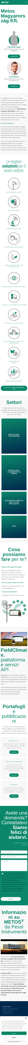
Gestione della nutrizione (14, 323)
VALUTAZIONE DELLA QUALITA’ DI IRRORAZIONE (14, 342)
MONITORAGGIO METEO (14, 192)
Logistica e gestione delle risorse (14, 305)
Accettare (14, 1033)
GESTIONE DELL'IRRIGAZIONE (14, 247)
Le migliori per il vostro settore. (14, 165)
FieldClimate (4, 143)
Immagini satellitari (14, 228)
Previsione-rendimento (14, 381)
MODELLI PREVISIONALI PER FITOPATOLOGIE (14, 266)
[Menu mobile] (26, 2)
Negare (14, 1037)
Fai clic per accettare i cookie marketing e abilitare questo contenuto (14, 948)
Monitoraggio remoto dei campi (14, 286)
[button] (26, 1018)
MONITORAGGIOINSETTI (14, 362)
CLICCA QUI (14, 752)
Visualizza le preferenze (14, 1041)
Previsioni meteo (14, 210)
